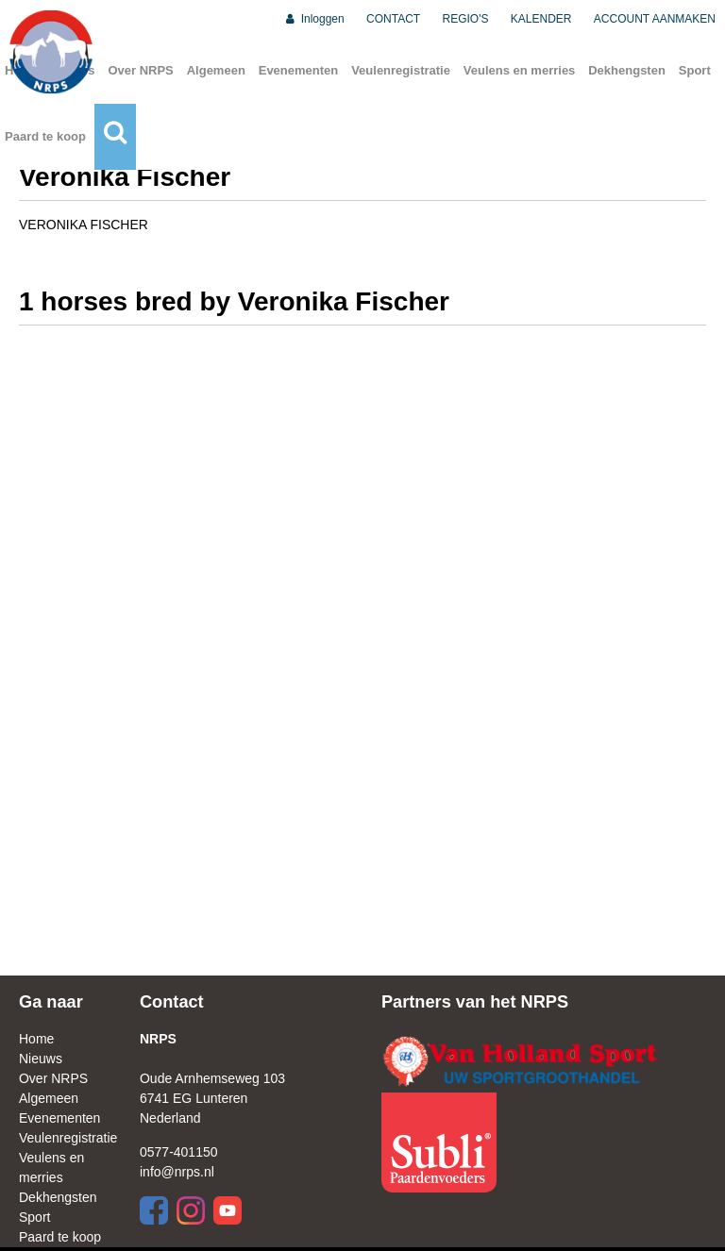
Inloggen (314, 18)
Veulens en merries (520, 70)
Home (36, 1038)
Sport (695, 70)
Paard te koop (45, 136)
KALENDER (541, 18)
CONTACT (393, 18)
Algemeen (216, 70)
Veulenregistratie (400, 70)
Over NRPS (140, 70)
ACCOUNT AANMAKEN (655, 18)
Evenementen (299, 70)
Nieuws (40, 1058)
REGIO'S (466, 18)
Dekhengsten (627, 70)
